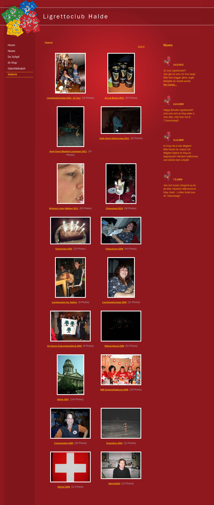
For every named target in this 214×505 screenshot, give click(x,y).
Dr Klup (12, 62)
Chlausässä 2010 (114, 208)
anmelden (8, 500)
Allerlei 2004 (64, 487)
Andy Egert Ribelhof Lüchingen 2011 (68, 151)
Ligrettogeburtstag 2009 (114, 302)
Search (141, 46)
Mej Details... (170, 84)
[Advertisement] (107, 503)
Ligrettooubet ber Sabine (64, 302)
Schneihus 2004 (114, 443)
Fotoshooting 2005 (63, 443)
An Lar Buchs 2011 (114, 98)
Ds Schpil (13, 56)
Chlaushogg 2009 (114, 249)
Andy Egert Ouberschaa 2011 (114, 138)
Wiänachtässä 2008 (114, 346)
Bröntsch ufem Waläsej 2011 (63, 208)
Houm (11, 45)
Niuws (11, 50)
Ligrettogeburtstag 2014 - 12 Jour (64, 98)
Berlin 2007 (63, 399)
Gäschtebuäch (16, 68)
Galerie (12, 74)
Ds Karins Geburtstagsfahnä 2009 (64, 346)
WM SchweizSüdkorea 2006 (114, 390)
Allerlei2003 (114, 483)
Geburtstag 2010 (63, 249)
